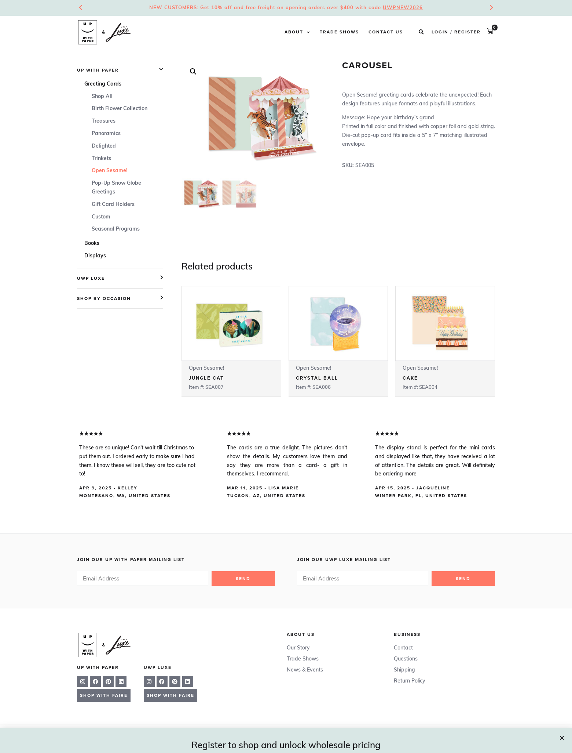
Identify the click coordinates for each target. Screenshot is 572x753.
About (297, 32)
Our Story (298, 648)
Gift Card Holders (113, 204)
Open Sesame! (110, 171)
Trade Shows (339, 32)
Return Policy (409, 681)
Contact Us (385, 32)
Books (91, 243)
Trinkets (101, 159)
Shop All (102, 96)
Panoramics (106, 134)
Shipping (404, 670)
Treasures (103, 121)
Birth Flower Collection (119, 109)
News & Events (305, 670)
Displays (95, 256)
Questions (406, 659)
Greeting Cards (102, 84)
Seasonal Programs (116, 229)
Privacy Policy (342, 736)
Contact (403, 648)
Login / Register (456, 32)
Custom (101, 217)
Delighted (104, 146)
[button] (420, 32)
